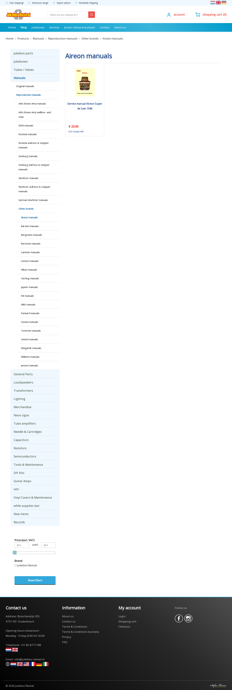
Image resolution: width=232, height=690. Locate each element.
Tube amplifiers (25, 423)
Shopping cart (212, 14)
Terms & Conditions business (80, 632)
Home (12, 27)
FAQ (64, 642)
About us (120, 27)
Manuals (19, 78)
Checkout (124, 626)
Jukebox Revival (27, 565)
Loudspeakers (23, 382)
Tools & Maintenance (28, 465)
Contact (105, 27)
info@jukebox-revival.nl (29, 659)
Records (19, 522)
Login (122, 616)
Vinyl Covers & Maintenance (33, 497)
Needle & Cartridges (28, 432)
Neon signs (21, 415)
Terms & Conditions (74, 626)
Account (179, 14)
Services (54, 27)
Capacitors (21, 440)
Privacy (66, 637)
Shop (23, 27)
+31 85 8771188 (30, 645)
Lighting (19, 399)
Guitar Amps (22, 481)
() (210, 14)
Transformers (23, 390)
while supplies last (26, 506)
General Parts (23, 374)
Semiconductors (25, 456)
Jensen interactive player (79, 27)
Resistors (20, 448)
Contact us (68, 621)
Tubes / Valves (24, 70)
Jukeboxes (38, 27)
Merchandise (22, 407)
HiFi (16, 489)
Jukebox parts (23, 53)
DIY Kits (19, 473)
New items (21, 514)
